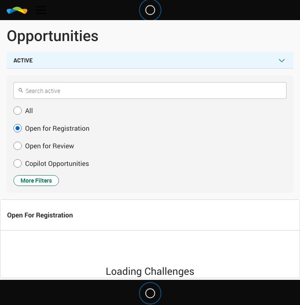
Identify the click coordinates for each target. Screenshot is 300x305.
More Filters (36, 180)
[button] (150, 111)
